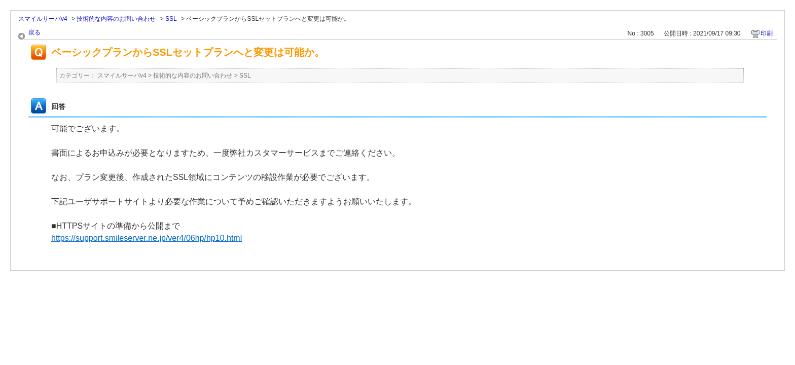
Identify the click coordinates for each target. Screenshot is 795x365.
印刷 (767, 33)
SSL (171, 18)
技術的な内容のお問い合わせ (116, 18)
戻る (34, 32)
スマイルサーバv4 (42, 18)
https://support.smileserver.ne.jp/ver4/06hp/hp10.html (146, 238)
